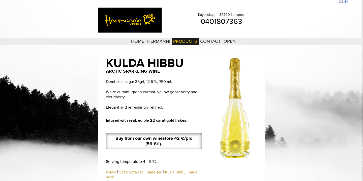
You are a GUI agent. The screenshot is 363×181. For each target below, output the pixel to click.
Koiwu (111, 172)
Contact (210, 41)
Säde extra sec (131, 172)
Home (137, 41)
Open (230, 41)
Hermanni (158, 41)
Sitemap (319, 2)
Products (185, 41)
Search (332, 2)
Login (307, 2)
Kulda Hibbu (175, 172)
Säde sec (154, 172)
